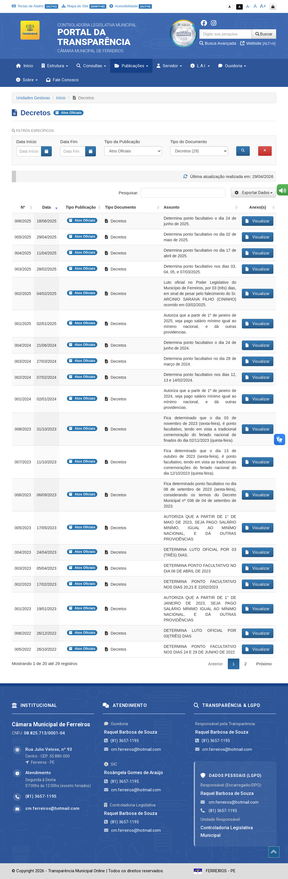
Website (258, 43)
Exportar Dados (254, 192)
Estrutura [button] (55, 65)
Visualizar (258, 221)
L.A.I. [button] (200, 65)
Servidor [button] (169, 65)
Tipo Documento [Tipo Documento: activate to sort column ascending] (120, 207)
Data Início (26, 141)
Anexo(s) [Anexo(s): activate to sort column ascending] (257, 207)
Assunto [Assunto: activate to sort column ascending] (171, 207)
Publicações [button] (131, 65)
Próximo (264, 663)
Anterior (215, 663)
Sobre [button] (27, 79)
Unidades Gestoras (33, 98)
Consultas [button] (91, 65)
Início (24, 65)
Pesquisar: (172, 193)
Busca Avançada (217, 43)
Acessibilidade (130, 6)
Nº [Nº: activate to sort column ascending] (23, 207)
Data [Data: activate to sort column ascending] (46, 207)
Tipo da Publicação (122, 141)
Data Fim (68, 141)
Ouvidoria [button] (232, 65)
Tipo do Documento (188, 141)
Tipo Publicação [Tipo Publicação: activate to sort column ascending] (81, 207)
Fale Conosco (62, 79)
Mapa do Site (84, 6)
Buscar (264, 34)
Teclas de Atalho (35, 6)
